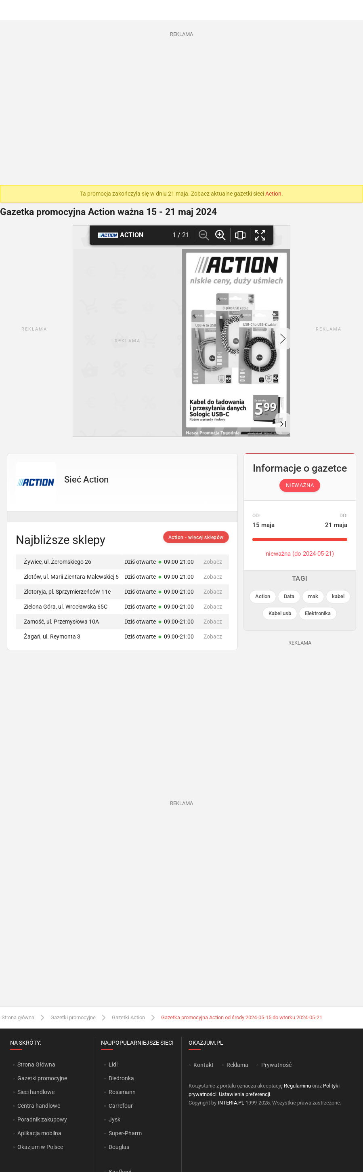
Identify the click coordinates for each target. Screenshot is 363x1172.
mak (313, 596)
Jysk (114, 1119)
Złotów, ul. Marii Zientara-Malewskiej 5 (68, 576)
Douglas (119, 1147)
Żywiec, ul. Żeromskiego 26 (54, 562)
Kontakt (203, 1065)
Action (273, 193)
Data (289, 596)
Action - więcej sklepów (196, 537)
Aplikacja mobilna (39, 1133)
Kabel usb (280, 613)
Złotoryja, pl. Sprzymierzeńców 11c (64, 591)
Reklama (237, 1065)
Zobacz (213, 562)
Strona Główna (36, 1064)
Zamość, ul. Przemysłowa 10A (58, 621)
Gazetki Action (128, 1017)
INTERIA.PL (231, 1103)
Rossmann (122, 1092)
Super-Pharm (125, 1133)
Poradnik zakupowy (42, 1119)
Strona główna (18, 1017)
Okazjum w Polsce (40, 1147)
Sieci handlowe (36, 1092)
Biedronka (121, 1078)
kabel (338, 596)
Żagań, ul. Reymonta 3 (49, 636)
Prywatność (276, 1065)
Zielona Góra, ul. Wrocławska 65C (62, 606)
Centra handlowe (38, 1105)
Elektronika (318, 613)
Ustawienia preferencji (244, 1094)
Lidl (113, 1064)
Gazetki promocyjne (73, 1017)
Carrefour (121, 1105)
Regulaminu (297, 1086)
